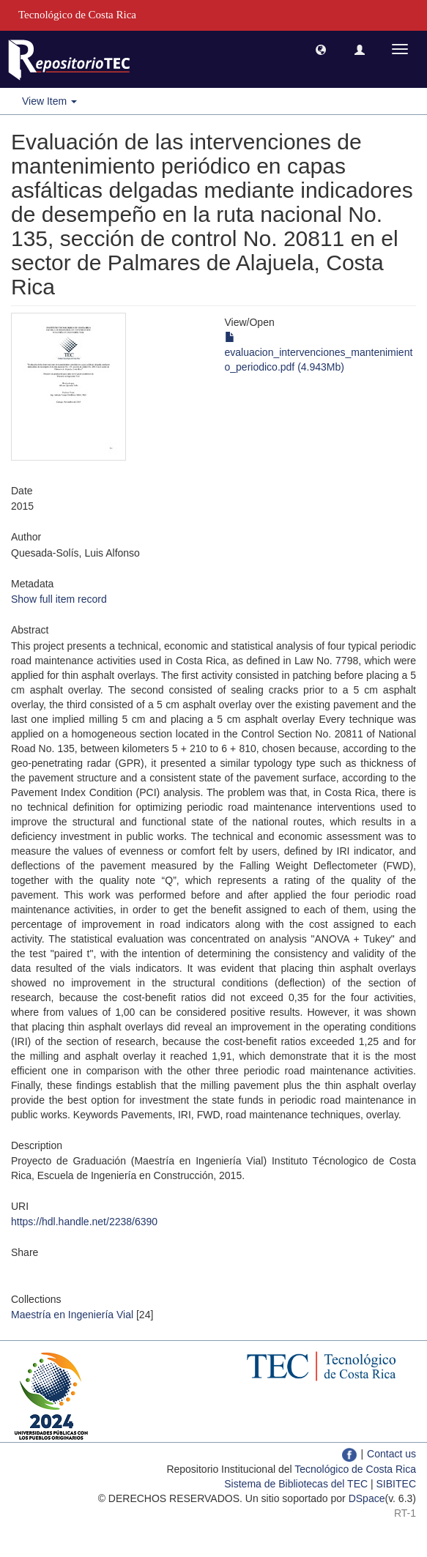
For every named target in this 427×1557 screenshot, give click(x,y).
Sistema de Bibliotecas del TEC (296, 1484)
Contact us (391, 1454)
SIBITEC (396, 1484)
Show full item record (59, 599)
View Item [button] (49, 101)
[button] (321, 49)
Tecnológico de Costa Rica (355, 1469)
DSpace (367, 1498)
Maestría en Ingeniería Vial (72, 1314)
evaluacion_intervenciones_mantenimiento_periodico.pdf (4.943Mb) (319, 352)
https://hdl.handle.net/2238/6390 (84, 1221)
